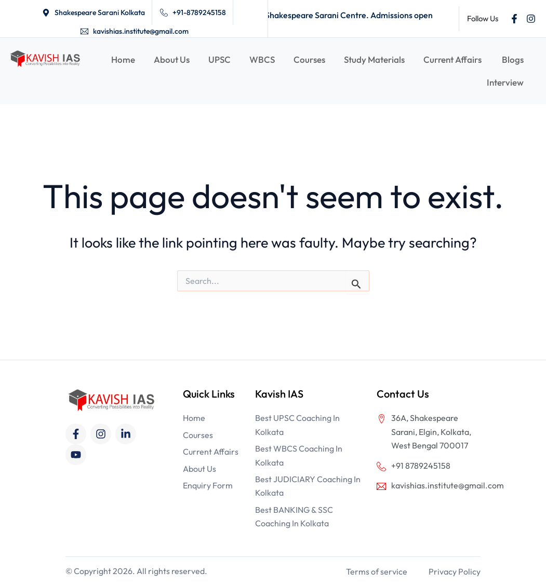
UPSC (219, 59)
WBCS (262, 59)
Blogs (513, 59)
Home (123, 59)
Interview (505, 82)
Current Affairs (453, 59)
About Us (172, 59)
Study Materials (374, 59)
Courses (309, 59)
